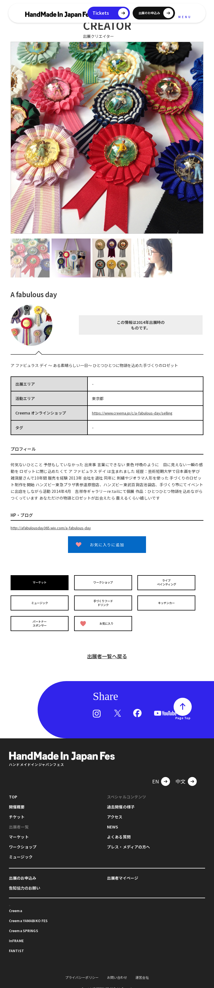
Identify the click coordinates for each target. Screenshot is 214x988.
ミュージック (40, 600)
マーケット (40, 581)
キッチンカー (167, 600)
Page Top (182, 712)
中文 (181, 775)
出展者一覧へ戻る (107, 650)
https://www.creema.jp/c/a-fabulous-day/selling (136, 413)
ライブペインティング (167, 582)
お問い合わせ (117, 971)
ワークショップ (104, 581)
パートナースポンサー (40, 619)
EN (155, 775)
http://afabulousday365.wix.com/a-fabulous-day (55, 527)
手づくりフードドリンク (104, 600)
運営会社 (142, 971)
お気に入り (98, 619)
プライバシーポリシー (82, 971)
